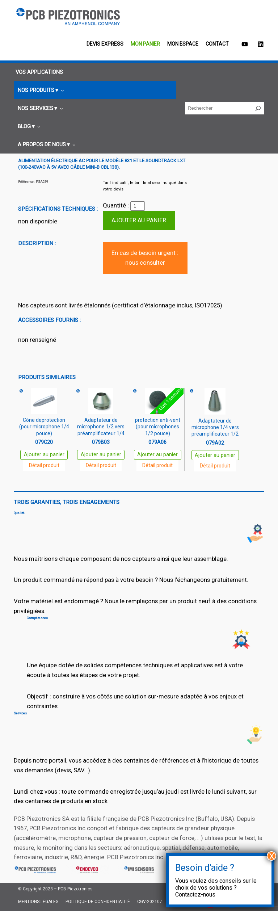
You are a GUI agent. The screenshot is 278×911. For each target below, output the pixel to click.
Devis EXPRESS (105, 44)
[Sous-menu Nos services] (39, 108)
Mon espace (182, 44)
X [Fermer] (271, 856)
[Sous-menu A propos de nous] (46, 145)
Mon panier (145, 44)
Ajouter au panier (138, 220)
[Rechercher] (258, 108)
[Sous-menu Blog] (28, 126)
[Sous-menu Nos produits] (40, 90)
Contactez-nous (195, 894)
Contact (217, 44)
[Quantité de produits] (137, 206)
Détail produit (44, 465)
